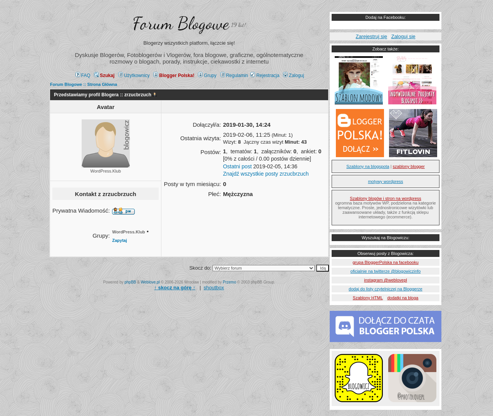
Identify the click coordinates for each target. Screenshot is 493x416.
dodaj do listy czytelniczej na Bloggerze (385, 289)
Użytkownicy (134, 75)
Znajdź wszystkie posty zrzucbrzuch (266, 174)
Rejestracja (264, 75)
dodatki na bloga (402, 297)
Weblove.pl (150, 282)
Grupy (207, 75)
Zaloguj (293, 75)
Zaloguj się (403, 36)
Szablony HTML (368, 297)
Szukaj (104, 75)
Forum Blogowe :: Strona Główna (83, 84)
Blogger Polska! (173, 75)
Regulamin (234, 75)
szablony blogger (409, 166)
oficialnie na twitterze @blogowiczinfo (385, 271)
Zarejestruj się (371, 36)
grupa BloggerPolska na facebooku (385, 262)
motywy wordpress (385, 181)
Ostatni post (237, 166)
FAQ (83, 75)
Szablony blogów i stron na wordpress (385, 198)
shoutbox (214, 287)
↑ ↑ (174, 287)
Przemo (229, 282)
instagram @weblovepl (385, 280)
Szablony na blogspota (367, 166)
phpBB (130, 282)
